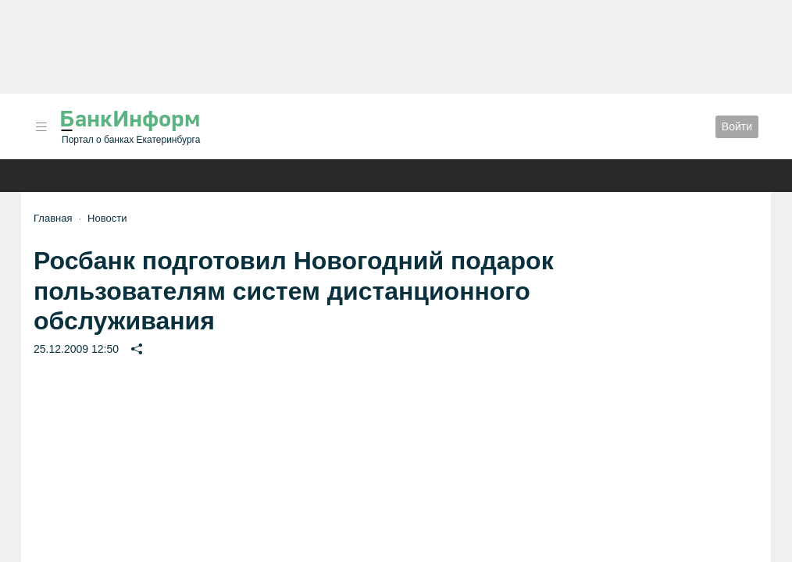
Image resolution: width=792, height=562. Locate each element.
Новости (107, 218)
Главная (53, 218)
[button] (41, 127)
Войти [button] (737, 126)
